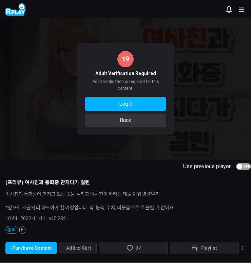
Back (125, 120)
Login (125, 104)
